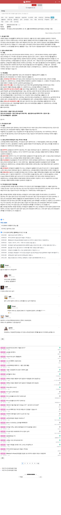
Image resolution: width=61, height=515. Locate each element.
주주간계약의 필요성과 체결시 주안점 (16, 238)
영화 (36, 17)
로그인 (34, 5)
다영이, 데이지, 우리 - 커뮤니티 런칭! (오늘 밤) (18, 243)
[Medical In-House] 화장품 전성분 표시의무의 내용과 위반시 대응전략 (25, 240)
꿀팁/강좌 (17, 17)
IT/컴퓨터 (47, 19)
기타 (6, 17)
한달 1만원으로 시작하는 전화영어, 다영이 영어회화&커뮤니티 (23, 258)
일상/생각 (11, 17)
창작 (56, 19)
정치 (21, 19)
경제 (52, 17)
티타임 (3, 11)
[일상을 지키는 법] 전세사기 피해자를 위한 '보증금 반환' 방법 (22, 248)
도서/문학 (30, 17)
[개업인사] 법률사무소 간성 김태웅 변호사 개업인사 (20, 250)
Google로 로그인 (30, 7)
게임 (2, 21)
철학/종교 (16, 19)
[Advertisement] (30, 496)
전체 (2, 17)
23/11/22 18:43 (11, 298)
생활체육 (3, 19)
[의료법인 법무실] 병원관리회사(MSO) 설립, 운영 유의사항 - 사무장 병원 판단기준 (28, 245)
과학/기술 (9, 19)
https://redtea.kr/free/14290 (53, 33)
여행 (35, 19)
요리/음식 (26, 19)
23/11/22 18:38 (11, 276)
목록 (2, 339)
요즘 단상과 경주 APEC (12, 235)
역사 (31, 19)
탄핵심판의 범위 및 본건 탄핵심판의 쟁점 (17, 255)
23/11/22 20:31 (8, 317)
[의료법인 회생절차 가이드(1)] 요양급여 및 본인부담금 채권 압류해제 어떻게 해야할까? (30, 253)
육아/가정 (40, 19)
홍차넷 (29, 2)
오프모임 (16, 21)
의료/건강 (41, 17)
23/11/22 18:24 (8, 288)
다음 (38, 463)
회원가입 (40, 4)
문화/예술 (47, 17)
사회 (11, 21)
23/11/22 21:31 (11, 329)
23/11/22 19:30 (15, 307)
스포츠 (6, 21)
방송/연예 (24, 17)
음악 (52, 19)
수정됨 (18, 24)
